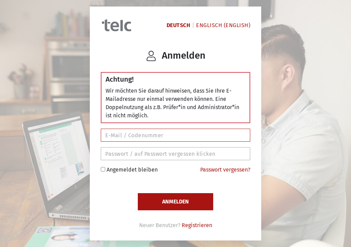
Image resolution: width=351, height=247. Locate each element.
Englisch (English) (223, 25)
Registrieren (197, 225)
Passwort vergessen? (225, 169)
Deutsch (179, 25)
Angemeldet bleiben (129, 169)
